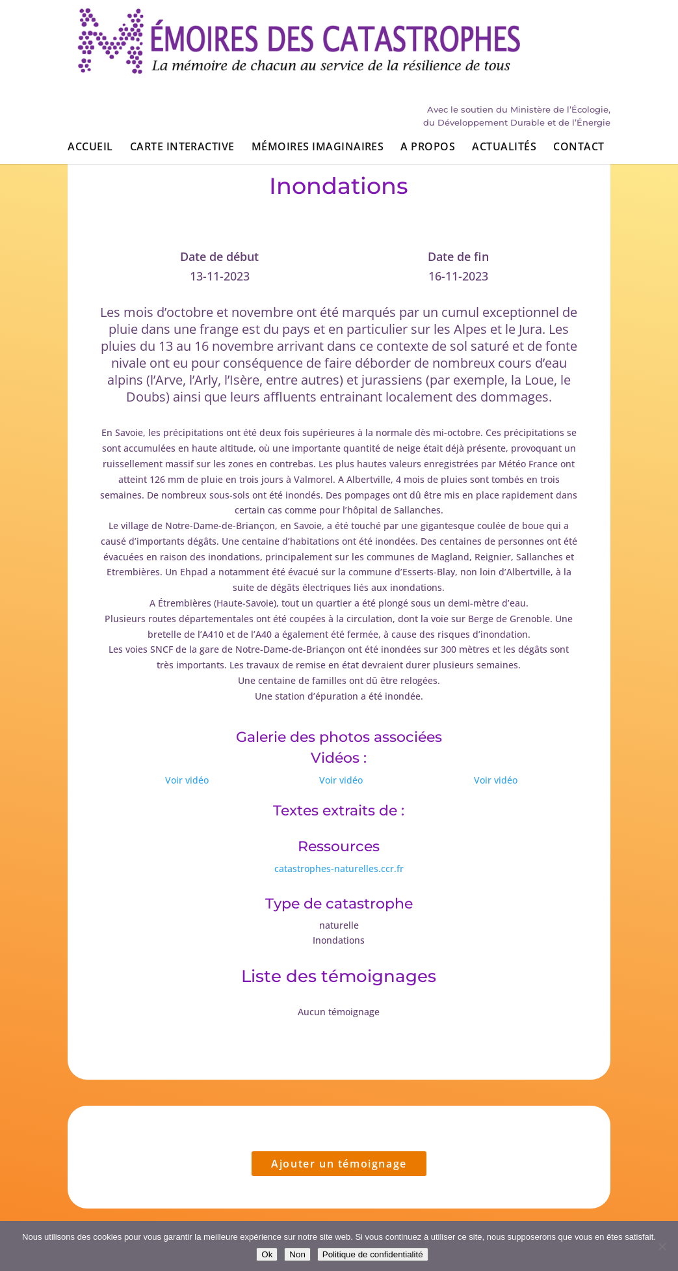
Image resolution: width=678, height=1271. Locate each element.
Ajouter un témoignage (339, 1163)
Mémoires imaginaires (318, 83)
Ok (266, 1254)
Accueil (90, 83)
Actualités (504, 83)
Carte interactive (182, 83)
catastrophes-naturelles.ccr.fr (339, 868)
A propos (427, 83)
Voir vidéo (187, 780)
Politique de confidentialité (372, 1254)
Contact (578, 83)
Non (297, 1254)
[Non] (661, 1246)
